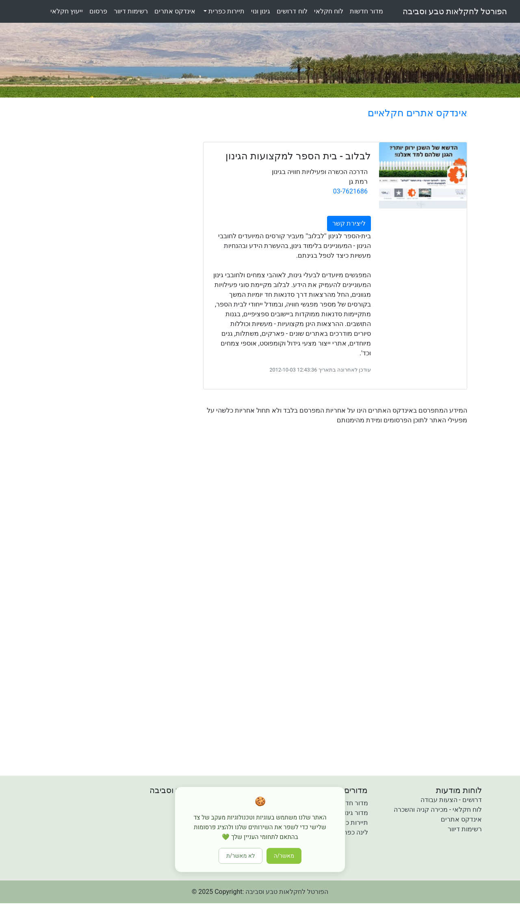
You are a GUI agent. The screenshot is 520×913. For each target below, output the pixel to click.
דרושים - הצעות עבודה (451, 800)
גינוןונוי (260, 11)
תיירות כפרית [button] (226, 11)
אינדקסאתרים (174, 11)
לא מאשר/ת (240, 856)
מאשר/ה (284, 856)
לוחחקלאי (328, 11)
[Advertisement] (302, 502)
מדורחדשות (366, 11)
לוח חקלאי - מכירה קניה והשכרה (438, 809)
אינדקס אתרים (461, 819)
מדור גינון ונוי (351, 813)
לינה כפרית (353, 832)
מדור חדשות (351, 803)
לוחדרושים (292, 11)
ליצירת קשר (349, 223)
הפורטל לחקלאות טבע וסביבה (455, 11)
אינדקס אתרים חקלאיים (417, 113)
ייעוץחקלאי (66, 11)
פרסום (98, 11)
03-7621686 (350, 191)
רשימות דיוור (465, 829)
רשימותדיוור (131, 11)
